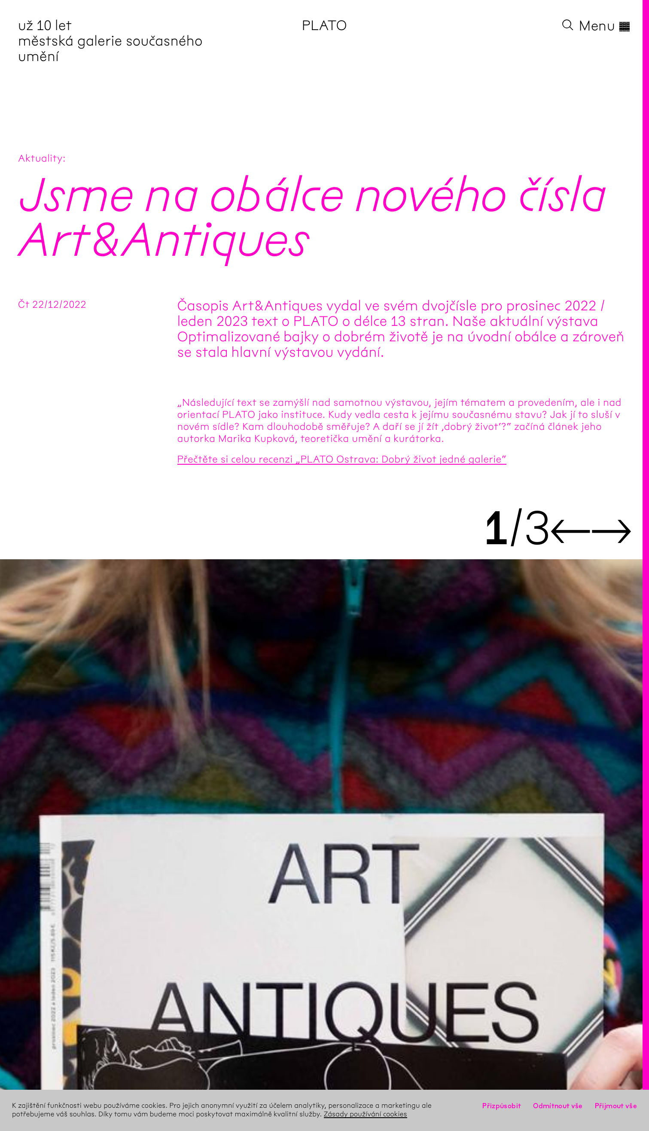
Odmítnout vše (558, 1106)
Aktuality (40, 158)
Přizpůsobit (501, 1106)
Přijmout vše (616, 1106)
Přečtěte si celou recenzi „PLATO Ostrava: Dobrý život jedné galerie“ (342, 459)
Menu (605, 26)
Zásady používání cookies (365, 1114)
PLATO (324, 25)
